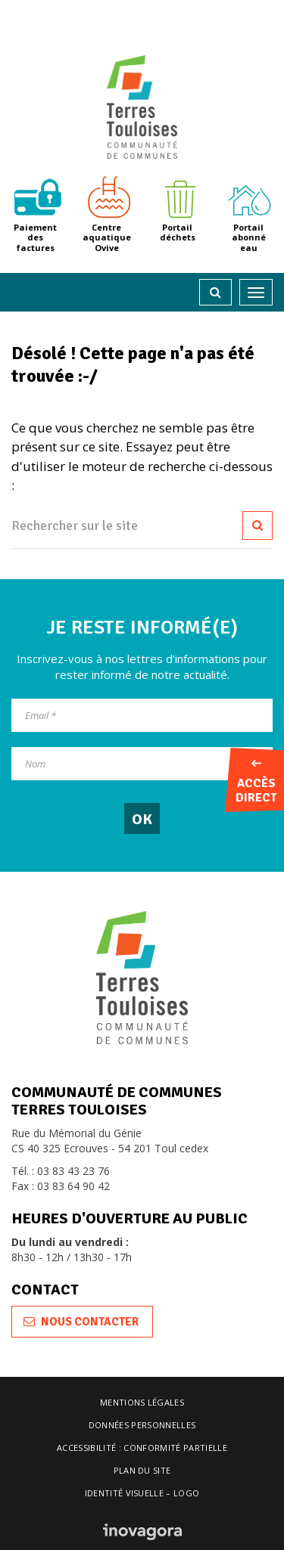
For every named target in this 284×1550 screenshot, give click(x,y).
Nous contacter (81, 1321)
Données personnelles (142, 1425)
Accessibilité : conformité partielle (142, 1447)
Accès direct (256, 782)
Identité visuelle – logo (142, 1493)
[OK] (142, 818)
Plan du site (142, 1470)
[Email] (142, 715)
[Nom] (142, 763)
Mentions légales (142, 1402)
